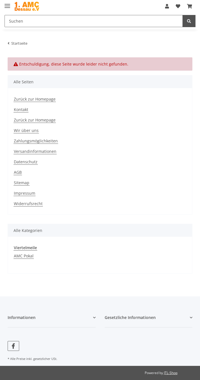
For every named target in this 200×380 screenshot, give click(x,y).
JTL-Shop (170, 372)
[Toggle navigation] (7, 3)
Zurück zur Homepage (35, 99)
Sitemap (21, 182)
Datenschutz (26, 161)
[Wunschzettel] (178, 6)
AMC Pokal (24, 256)
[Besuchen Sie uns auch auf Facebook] (13, 346)
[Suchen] (94, 21)
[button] (167, 6)
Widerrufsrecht (28, 203)
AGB (18, 172)
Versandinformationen (35, 151)
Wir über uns (26, 130)
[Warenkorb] (189, 6)
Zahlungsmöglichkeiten (36, 141)
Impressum (24, 193)
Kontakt (21, 109)
